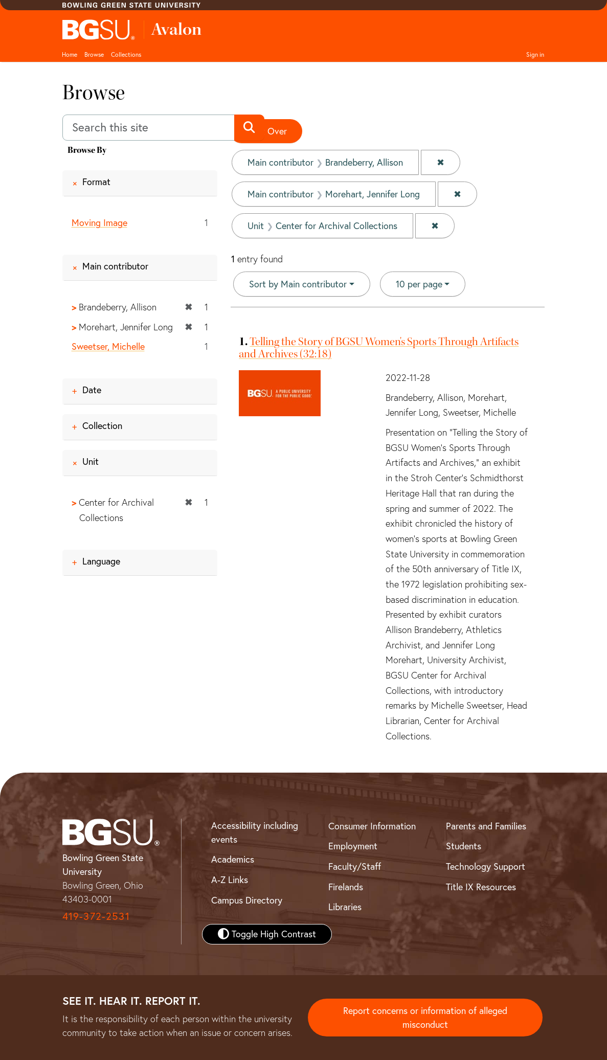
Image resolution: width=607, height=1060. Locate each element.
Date (91, 390)
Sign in (535, 54)
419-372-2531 (96, 916)
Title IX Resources (481, 887)
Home (69, 54)
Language (101, 561)
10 (419, 283)
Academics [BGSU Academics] (232, 859)
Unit (90, 461)
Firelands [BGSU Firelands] (345, 887)
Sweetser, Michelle (108, 346)
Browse (94, 54)
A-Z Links (229, 880)
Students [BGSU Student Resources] (463, 846)
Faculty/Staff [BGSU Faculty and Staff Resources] (354, 866)
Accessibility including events (254, 832)
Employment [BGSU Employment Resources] (352, 846)
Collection (102, 426)
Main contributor (115, 266)
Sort (298, 284)
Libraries (345, 907)
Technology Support (485, 866)
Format (96, 182)
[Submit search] (249, 128)
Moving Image (99, 223)
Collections (126, 54)
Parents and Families (486, 826)
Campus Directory (246, 900)
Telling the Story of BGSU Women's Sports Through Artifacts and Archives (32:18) (379, 347)
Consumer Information (372, 826)
